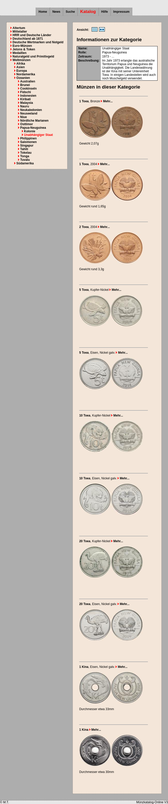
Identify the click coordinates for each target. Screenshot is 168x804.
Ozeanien (23, 78)
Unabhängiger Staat (38, 135)
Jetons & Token (23, 49)
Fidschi (25, 92)
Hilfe (104, 11)
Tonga (24, 156)
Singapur (26, 145)
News (56, 11)
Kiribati (25, 99)
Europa (21, 71)
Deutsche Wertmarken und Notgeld (37, 42)
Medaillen (19, 53)
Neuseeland (28, 113)
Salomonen (28, 142)
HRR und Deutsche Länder (31, 35)
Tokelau (25, 152)
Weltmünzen (21, 60)
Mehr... (107, 101)
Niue (23, 117)
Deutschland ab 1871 (27, 38)
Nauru (24, 106)
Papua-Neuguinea (33, 128)
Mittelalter (19, 31)
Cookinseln (28, 88)
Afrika (20, 63)
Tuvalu (25, 160)
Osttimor (26, 124)
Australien (27, 81)
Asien (20, 67)
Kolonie (29, 131)
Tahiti (24, 149)
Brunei (25, 85)
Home (42, 11)
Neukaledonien (31, 110)
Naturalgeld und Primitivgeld (33, 56)
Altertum (18, 28)
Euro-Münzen (22, 46)
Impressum (121, 11)
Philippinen (28, 138)
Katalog (88, 11)
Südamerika (25, 163)
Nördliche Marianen (34, 120)
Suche (70, 11)
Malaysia (26, 103)
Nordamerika (25, 74)
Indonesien (28, 95)
